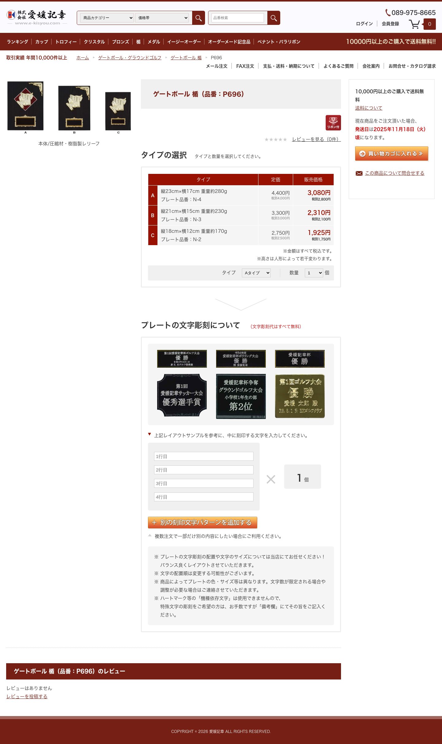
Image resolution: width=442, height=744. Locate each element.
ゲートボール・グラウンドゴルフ (129, 57)
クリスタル (94, 42)
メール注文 (216, 66)
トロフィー (66, 42)
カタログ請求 (412, 66)
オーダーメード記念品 (229, 42)
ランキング (17, 42)
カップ (41, 42)
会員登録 (390, 23)
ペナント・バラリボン (279, 42)
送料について (368, 108)
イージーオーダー (184, 42)
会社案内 (371, 66)
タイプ (231, 273)
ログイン (364, 23)
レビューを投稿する (27, 696)
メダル (154, 42)
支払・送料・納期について (289, 66)
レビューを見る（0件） (316, 139)
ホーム (82, 57)
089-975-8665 (414, 12)
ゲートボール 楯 (186, 57)
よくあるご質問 (339, 66)
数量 (296, 273)
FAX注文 (245, 66)
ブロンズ (120, 42)
